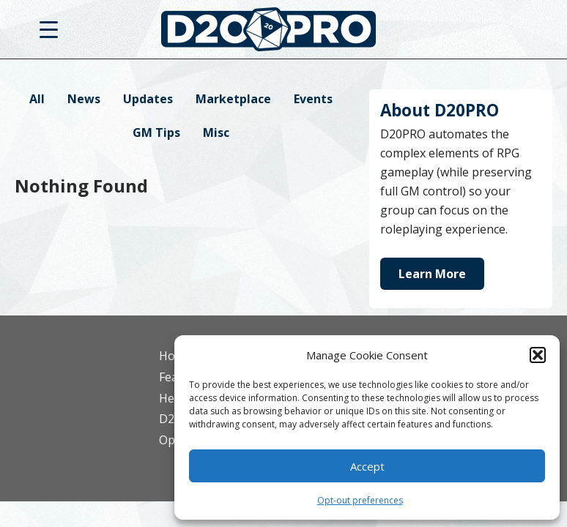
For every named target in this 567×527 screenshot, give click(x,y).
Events (313, 99)
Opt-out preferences (360, 500)
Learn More (432, 274)
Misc (216, 132)
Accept (367, 466)
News (83, 99)
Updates (148, 99)
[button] (537, 355)
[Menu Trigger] (49, 29)
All (37, 99)
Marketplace (233, 99)
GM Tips (156, 132)
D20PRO (284, 33)
